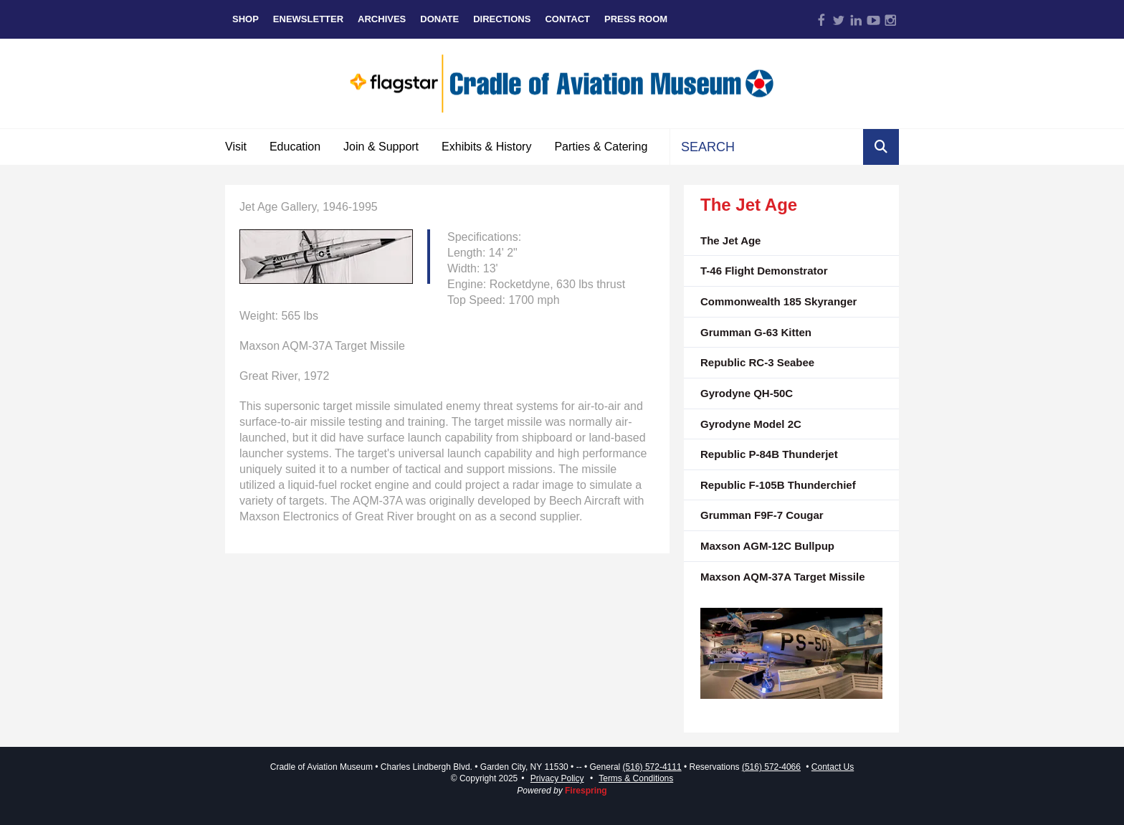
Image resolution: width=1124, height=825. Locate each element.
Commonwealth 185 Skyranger (778, 301)
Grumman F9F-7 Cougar (762, 515)
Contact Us (832, 767)
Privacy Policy (557, 778)
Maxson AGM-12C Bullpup (767, 546)
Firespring (586, 791)
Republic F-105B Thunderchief (778, 485)
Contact (567, 19)
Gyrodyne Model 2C (750, 424)
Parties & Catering (600, 146)
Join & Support (381, 146)
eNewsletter (308, 19)
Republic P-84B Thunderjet (769, 454)
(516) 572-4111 (652, 767)
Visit (236, 146)
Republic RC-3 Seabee (757, 362)
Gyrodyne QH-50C (746, 393)
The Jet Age (730, 240)
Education (295, 146)
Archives (382, 19)
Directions (501, 19)
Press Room (635, 19)
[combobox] (766, 147)
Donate (439, 19)
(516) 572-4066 (771, 767)
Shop (245, 19)
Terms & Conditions (636, 778)
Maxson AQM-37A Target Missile (782, 577)
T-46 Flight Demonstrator (764, 270)
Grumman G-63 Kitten (755, 332)
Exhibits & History (486, 146)
